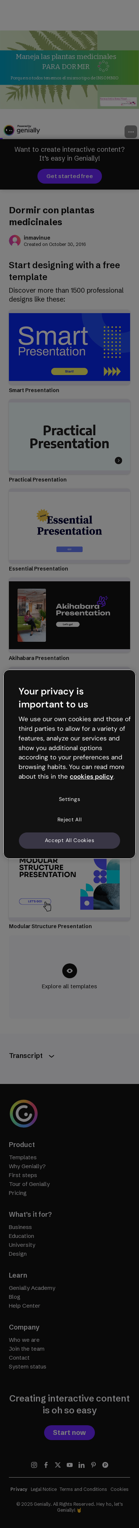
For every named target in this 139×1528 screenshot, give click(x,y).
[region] (69, 763)
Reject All (69, 819)
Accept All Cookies (70, 840)
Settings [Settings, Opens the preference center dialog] (69, 799)
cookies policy (91, 776)
